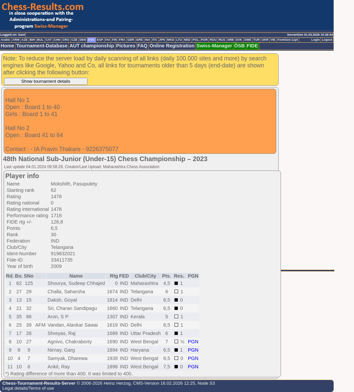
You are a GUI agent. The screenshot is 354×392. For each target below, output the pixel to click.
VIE (272, 39)
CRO (65, 39)
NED (187, 39)
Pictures (125, 45)
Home (7, 45)
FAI (107, 39)
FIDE (252, 45)
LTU (179, 39)
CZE (74, 39)
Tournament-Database (42, 45)
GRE (139, 39)
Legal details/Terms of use (28, 388)
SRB (230, 39)
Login (315, 39)
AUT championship (91, 45)
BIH (32, 39)
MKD (170, 39)
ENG (91, 39)
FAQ (142, 45)
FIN (114, 39)
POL (196, 39)
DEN (82, 39)
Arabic (5, 39)
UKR (265, 39)
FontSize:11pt (287, 39)
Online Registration (172, 45)
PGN (193, 341)
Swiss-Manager (214, 45)
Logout (327, 39)
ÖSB (239, 45)
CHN (57, 39)
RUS (222, 39)
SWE (247, 39)
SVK (239, 39)
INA (147, 39)
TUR (256, 39)
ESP (100, 39)
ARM (15, 39)
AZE (24, 39)
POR (204, 39)
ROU (213, 39)
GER (130, 39)
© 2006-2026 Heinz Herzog (102, 383)
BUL (40, 39)
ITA (154, 39)
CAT (48, 39)
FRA (122, 39)
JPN (162, 39)
